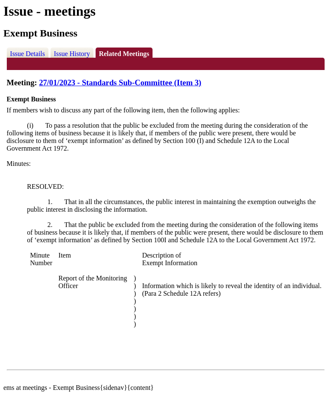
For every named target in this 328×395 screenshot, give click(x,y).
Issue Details (27, 53)
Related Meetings (124, 53)
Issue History (72, 53)
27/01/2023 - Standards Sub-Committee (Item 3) (120, 82)
